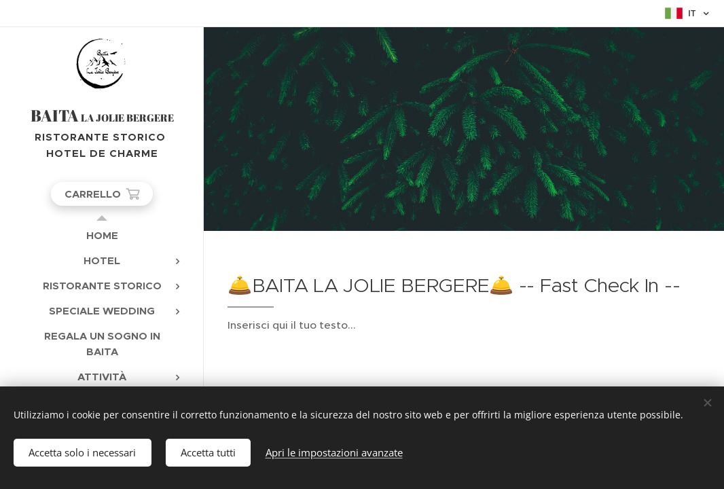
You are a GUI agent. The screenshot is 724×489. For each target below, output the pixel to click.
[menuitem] (102, 235)
